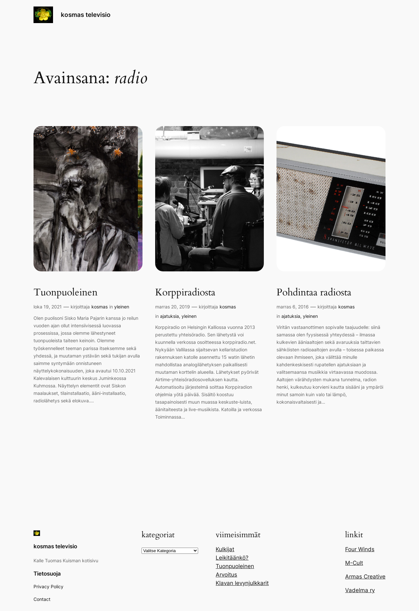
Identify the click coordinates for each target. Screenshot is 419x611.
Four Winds (359, 549)
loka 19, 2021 (48, 306)
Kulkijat (225, 549)
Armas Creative (365, 576)
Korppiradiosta (185, 293)
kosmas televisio (86, 15)
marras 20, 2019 (172, 306)
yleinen (121, 306)
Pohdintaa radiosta (314, 293)
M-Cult (354, 563)
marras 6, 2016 (293, 306)
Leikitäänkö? (232, 557)
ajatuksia (169, 316)
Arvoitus (226, 574)
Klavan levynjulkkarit (242, 583)
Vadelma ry (360, 590)
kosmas (99, 306)
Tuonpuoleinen (66, 293)
